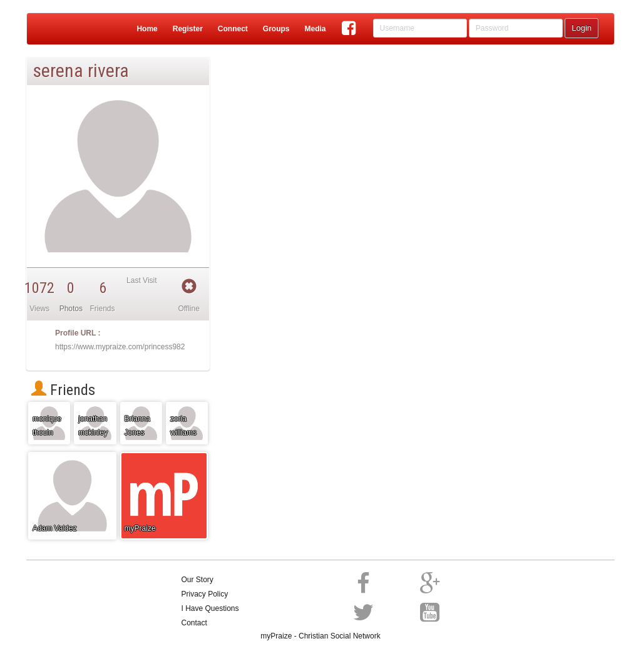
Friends (63, 390)
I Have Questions (210, 608)
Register (188, 28)
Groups (276, 28)
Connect (233, 28)
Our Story (197, 579)
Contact (194, 622)
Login (582, 28)
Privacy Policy (205, 594)
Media (315, 28)
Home (146, 28)
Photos (71, 308)
